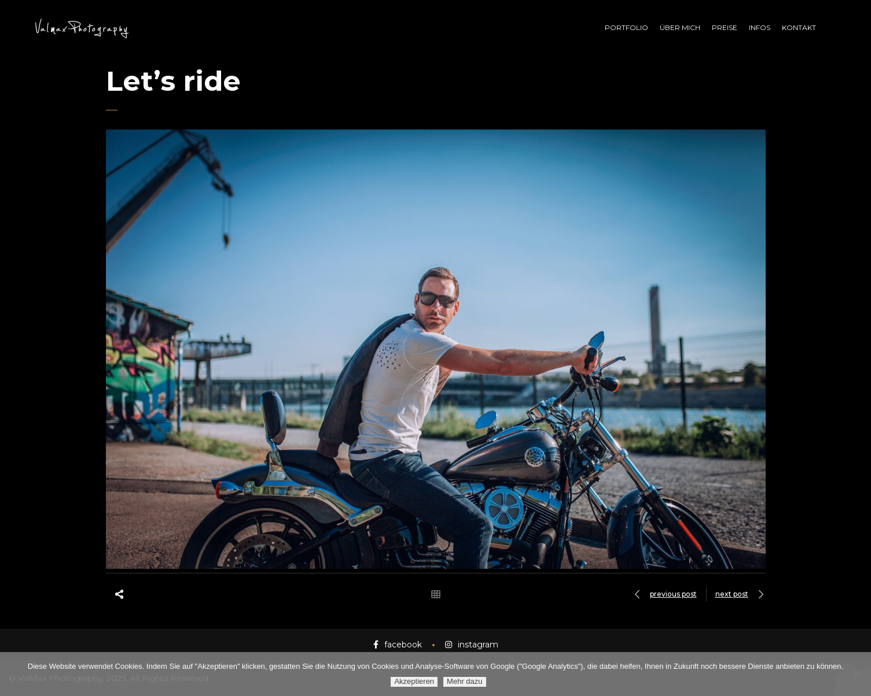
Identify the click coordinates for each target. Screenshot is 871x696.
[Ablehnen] (856, 674)
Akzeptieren (414, 681)
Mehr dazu (464, 681)
